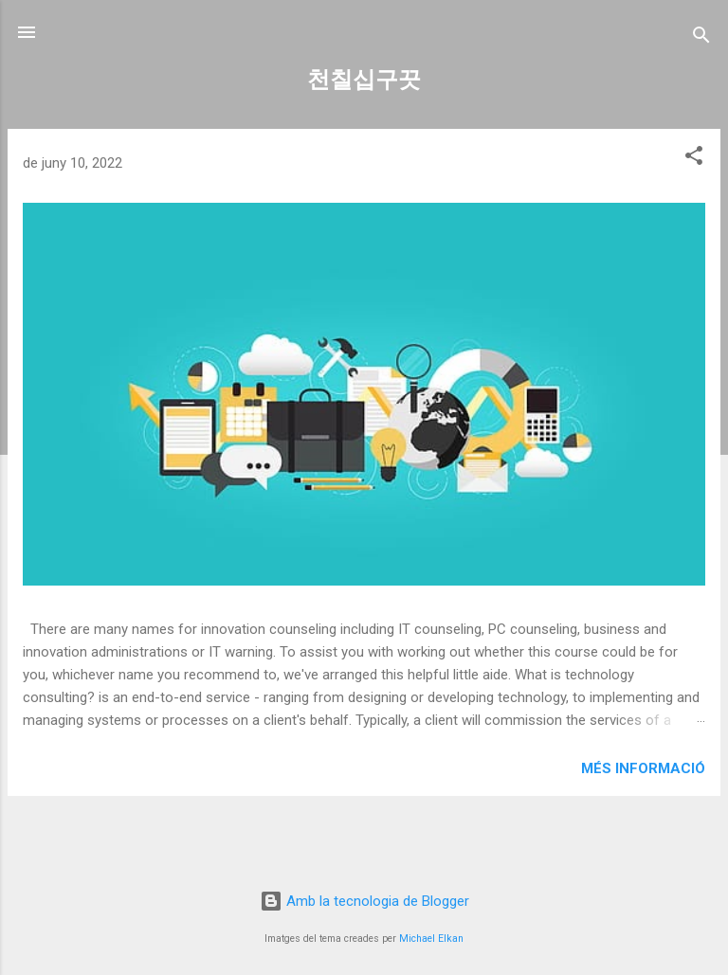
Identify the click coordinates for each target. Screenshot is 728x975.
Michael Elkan (431, 938)
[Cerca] (701, 38)
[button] (693, 158)
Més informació (643, 768)
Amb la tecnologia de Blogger (364, 901)
